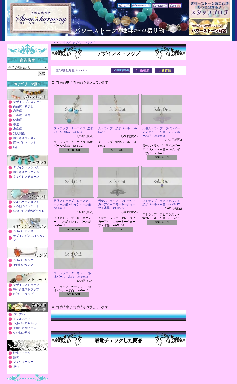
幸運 (16, 124)
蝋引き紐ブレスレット (27, 138)
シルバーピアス (23, 231)
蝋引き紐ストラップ (26, 289)
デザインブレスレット (27, 101)
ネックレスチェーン (26, 176)
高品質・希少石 (23, 106)
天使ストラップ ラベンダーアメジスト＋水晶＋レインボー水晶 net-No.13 (161, 132)
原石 (16, 366)
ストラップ (64, 42)
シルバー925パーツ (25, 323)
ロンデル (19, 314)
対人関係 (19, 133)
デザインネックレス (26, 167)
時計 (16, 147)
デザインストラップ (84, 42)
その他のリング (23, 264)
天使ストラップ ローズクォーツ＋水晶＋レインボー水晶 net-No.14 (74, 204)
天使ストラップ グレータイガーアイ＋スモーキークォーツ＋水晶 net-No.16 (116, 204)
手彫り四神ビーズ (24, 328)
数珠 (16, 357)
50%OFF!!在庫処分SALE (28, 210)
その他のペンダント (26, 206)
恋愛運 (17, 111)
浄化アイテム (21, 353)
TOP (53, 42)
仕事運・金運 (21, 115)
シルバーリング (23, 260)
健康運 (17, 119)
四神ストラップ (23, 294)
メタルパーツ (21, 319)
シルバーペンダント (26, 201)
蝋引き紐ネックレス (26, 172)
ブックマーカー (23, 361)
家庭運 (17, 129)
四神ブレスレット (24, 142)
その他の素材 (21, 332)
